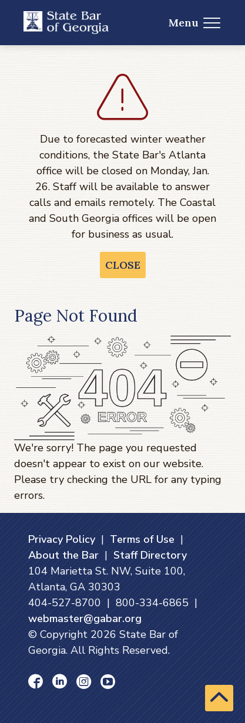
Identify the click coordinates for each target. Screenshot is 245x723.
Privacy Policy (61, 539)
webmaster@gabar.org (85, 618)
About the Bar (63, 555)
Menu (195, 22)
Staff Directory (150, 555)
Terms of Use (142, 539)
